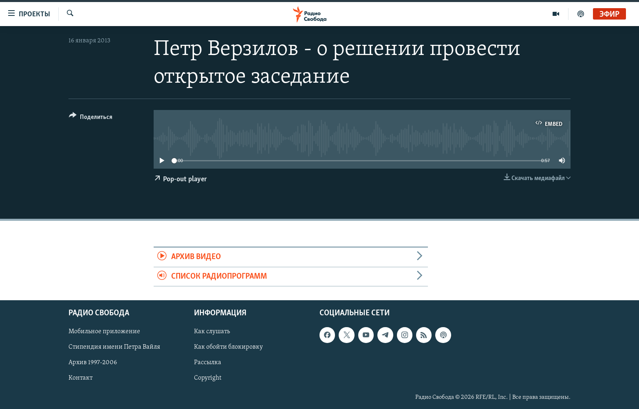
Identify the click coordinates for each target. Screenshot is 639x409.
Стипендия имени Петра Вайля (114, 347)
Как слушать (212, 331)
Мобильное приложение (104, 331)
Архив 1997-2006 (92, 362)
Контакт (80, 378)
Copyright (207, 378)
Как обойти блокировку (228, 347)
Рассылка (207, 362)
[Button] (90, 118)
